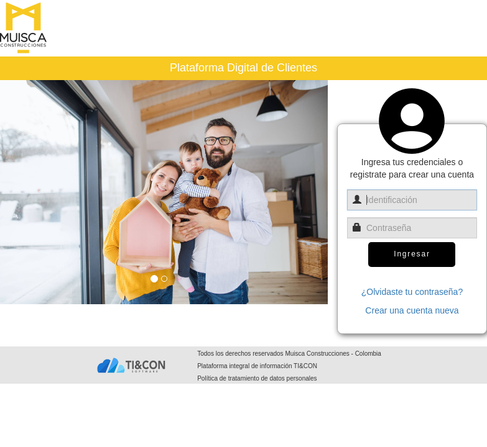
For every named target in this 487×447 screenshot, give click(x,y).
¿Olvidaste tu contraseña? (412, 292)
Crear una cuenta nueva (411, 310)
